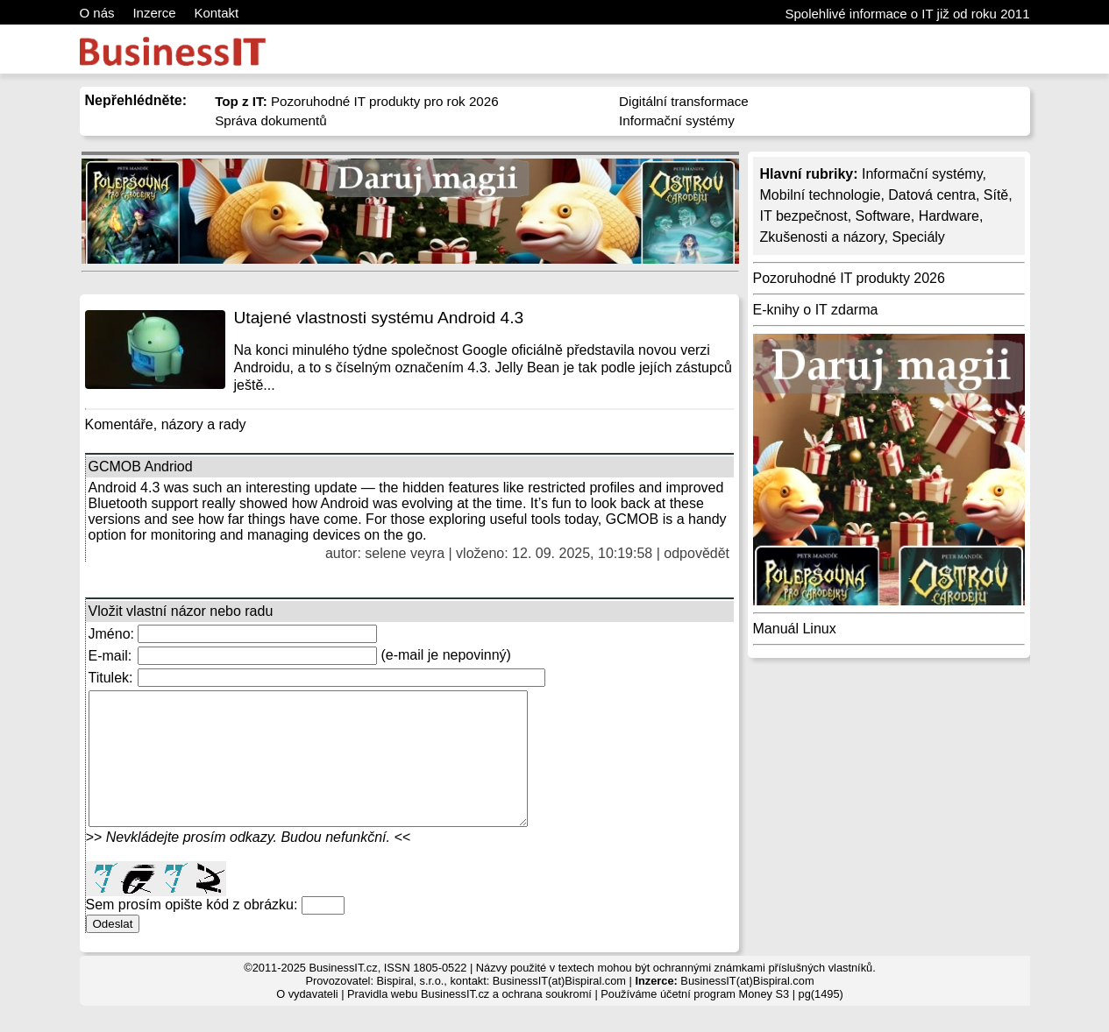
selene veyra (404, 553)
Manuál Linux (794, 628)
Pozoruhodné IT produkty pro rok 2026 (357, 101)
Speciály (918, 237)
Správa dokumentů (271, 120)
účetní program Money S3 (724, 1020)
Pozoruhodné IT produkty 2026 (849, 278)
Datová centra (932, 194)
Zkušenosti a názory (822, 237)
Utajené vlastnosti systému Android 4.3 (379, 317)
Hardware (949, 216)
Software (883, 216)
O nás (97, 12)
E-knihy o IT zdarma (815, 309)
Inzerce (153, 12)
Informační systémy (677, 120)
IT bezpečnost (804, 216)
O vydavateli (307, 1020)
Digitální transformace (684, 101)
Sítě (996, 194)
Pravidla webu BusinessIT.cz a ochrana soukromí (469, 1020)
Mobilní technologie (820, 194)
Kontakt (216, 12)
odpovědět (696, 553)
